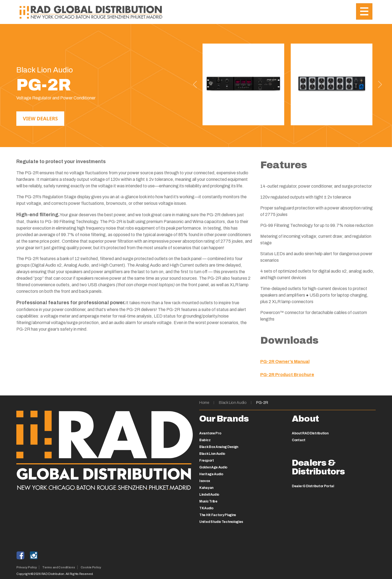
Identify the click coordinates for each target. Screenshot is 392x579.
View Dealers (40, 118)
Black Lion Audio (232, 403)
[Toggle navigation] (364, 11)
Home (204, 403)
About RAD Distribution (310, 433)
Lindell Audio (209, 494)
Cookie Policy (91, 567)
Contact (298, 440)
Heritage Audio (211, 474)
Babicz (204, 440)
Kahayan (206, 488)
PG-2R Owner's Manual (285, 361)
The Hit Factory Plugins (217, 515)
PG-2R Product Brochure (287, 374)
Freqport (206, 460)
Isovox (204, 481)
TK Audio (206, 508)
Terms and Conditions (58, 567)
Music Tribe (208, 501)
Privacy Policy (26, 567)
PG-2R (262, 403)
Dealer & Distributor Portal (313, 486)
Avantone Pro (210, 433)
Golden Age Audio (213, 467)
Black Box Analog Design (218, 447)
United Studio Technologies (221, 522)
